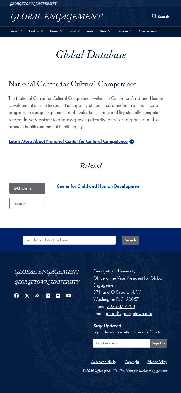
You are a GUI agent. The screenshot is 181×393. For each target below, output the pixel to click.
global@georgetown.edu (129, 313)
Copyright (132, 361)
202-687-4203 (121, 306)
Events (90, 30)
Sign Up (158, 343)
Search (130, 240)
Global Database (148, 30)
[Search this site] (161, 17)
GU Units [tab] (22, 188)
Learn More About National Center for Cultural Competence (68, 141)
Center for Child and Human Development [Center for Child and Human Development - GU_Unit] (98, 186)
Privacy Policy (157, 361)
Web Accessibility (103, 361)
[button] (16, 31)
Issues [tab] (19, 203)
